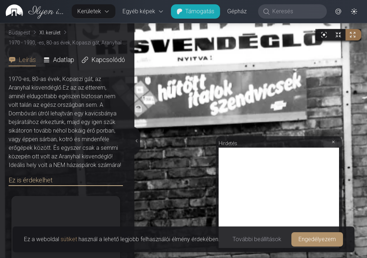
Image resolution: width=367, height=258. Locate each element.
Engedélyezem (317, 239)
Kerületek (93, 11)
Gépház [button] (237, 11)
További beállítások (257, 239)
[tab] (24, 59)
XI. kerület (50, 32)
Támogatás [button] (195, 11)
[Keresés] (296, 11)
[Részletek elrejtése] (136, 140)
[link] (33, 11)
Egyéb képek (143, 11)
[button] (338, 11)
